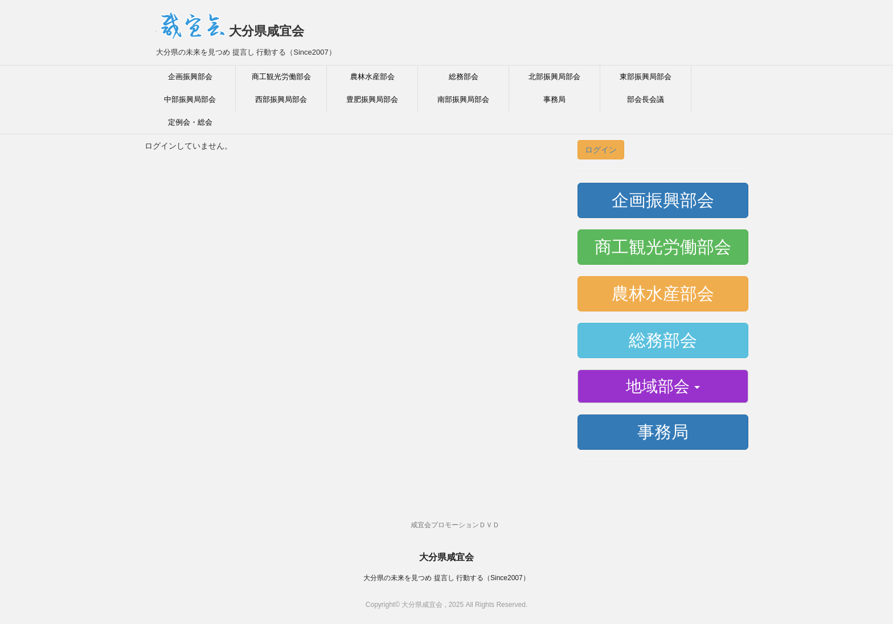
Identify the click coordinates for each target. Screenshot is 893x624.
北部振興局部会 (554, 76)
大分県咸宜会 (230, 31)
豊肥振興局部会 (372, 99)
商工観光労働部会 (281, 76)
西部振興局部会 (281, 99)
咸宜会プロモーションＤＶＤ (455, 525)
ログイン (601, 149)
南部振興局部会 (463, 99)
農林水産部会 (372, 76)
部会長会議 (645, 99)
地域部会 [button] (663, 386)
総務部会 (463, 76)
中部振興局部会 (190, 99)
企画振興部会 (190, 76)
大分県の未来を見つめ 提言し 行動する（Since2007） (446, 578)
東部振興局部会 (645, 76)
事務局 (554, 99)
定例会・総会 (190, 122)
